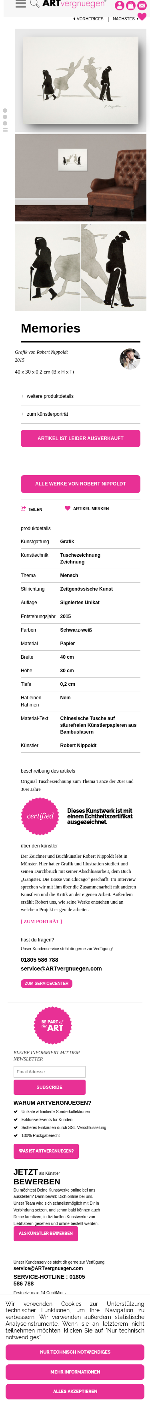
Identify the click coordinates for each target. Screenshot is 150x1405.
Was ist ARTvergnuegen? (46, 1151)
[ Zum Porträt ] (41, 921)
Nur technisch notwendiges (75, 1352)
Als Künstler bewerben (46, 1233)
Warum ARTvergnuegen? (53, 1103)
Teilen (35, 509)
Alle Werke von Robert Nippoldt (80, 484)
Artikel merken (91, 509)
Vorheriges (88, 19)
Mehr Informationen (75, 1372)
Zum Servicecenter (46, 983)
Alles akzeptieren (75, 1391)
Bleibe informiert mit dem (47, 1052)
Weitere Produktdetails (50, 396)
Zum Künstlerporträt (47, 414)
